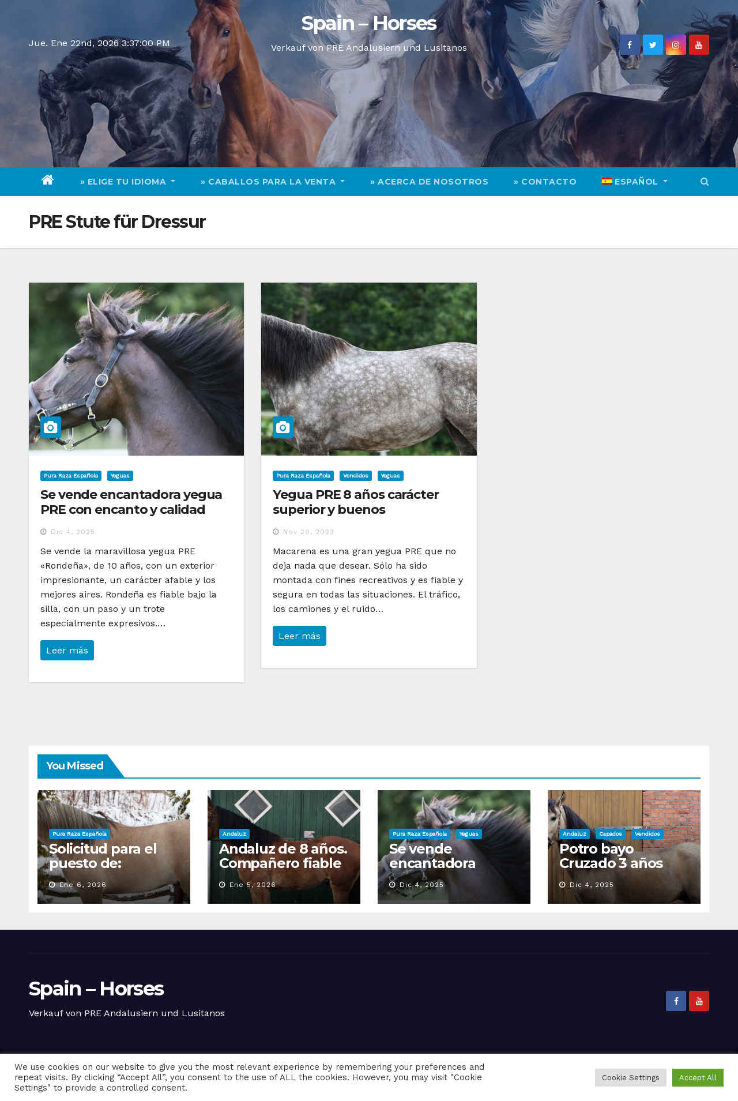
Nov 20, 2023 (308, 532)
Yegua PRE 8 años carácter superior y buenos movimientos (356, 510)
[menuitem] (634, 181)
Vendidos (355, 475)
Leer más (67, 650)
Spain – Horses (369, 23)
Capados (610, 834)
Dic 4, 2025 (73, 532)
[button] (705, 181)
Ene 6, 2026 (83, 885)
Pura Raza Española (71, 475)
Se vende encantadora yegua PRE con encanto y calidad (131, 502)
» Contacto (545, 181)
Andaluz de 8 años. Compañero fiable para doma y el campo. (283, 870)
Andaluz (234, 834)
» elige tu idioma (128, 181)
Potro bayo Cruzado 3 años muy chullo (610, 863)
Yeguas (120, 475)
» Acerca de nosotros (429, 181)
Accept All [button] (698, 1077)
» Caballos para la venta (273, 181)
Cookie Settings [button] (631, 1077)
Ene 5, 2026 (252, 885)
